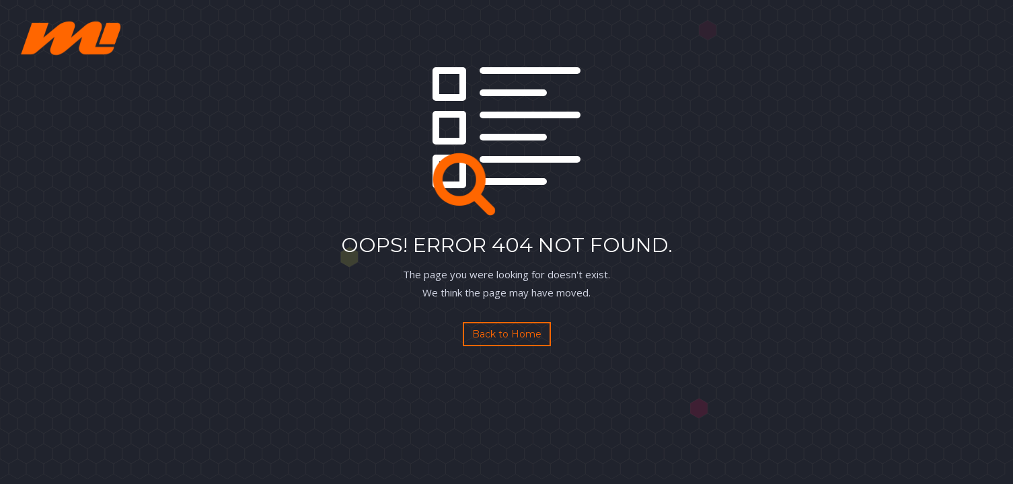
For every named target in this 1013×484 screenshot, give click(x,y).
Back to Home (506, 334)
